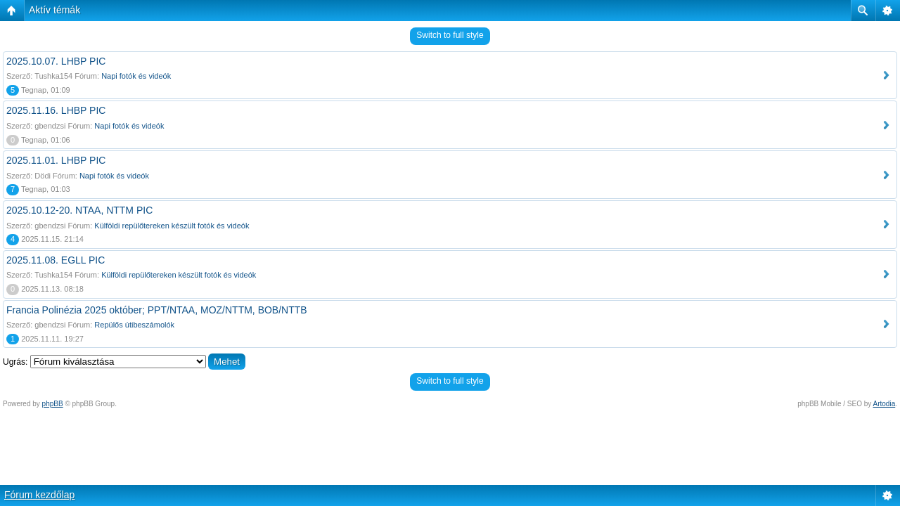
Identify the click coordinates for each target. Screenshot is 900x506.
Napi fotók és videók (136, 76)
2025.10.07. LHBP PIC (55, 61)
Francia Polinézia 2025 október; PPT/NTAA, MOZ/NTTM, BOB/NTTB (156, 310)
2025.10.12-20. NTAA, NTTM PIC (79, 210)
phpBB (52, 404)
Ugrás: (15, 362)
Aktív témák (54, 9)
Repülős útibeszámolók (134, 324)
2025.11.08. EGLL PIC (55, 260)
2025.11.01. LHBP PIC (55, 160)
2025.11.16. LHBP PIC (55, 110)
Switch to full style (449, 35)
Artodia (884, 404)
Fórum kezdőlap (39, 494)
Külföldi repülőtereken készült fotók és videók (171, 225)
